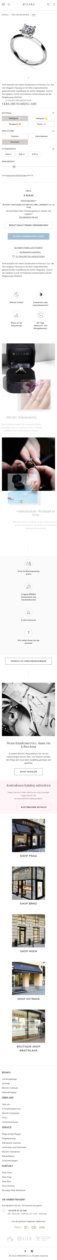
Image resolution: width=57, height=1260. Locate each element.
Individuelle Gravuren (11, 1142)
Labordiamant (41, 136)
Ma (3, 1092)
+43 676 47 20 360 (17, 1210)
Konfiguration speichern (30, 252)
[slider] (14, 166)
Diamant (15, 136)
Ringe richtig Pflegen (11, 1134)
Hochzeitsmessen (10, 1122)
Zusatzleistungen (10, 1160)
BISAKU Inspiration (10, 1113)
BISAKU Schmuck (10, 1088)
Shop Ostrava (8, 1185)
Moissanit (15, 142)
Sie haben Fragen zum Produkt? (28, 247)
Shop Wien (7, 1172)
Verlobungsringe (20, 15)
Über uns (6, 1104)
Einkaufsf (6, 1156)
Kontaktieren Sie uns (28, 217)
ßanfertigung (10, 1092)
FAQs (4, 1117)
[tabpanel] (28, 48)
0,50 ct (8, 154)
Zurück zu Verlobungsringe (28, 661)
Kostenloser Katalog (34, 807)
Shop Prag (6, 1177)
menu (4, 4)
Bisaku (5, 15)
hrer (13, 1156)
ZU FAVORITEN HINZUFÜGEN (18, 100)
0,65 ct (22, 154)
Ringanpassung (9, 1138)
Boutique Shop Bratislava (13, 1190)
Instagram (32, 1251)
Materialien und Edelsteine (14, 1147)
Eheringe (6, 1083)
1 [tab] (28, 77)
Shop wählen (28, 771)
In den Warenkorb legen (28, 236)
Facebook (25, 1251)
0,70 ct (35, 154)
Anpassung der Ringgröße (16, 175)
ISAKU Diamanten (11, 1151)
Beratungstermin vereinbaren (28, 225)
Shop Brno (6, 1181)
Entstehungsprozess (11, 1108)
